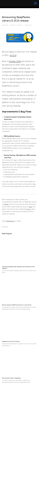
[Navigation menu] (35, 3)
